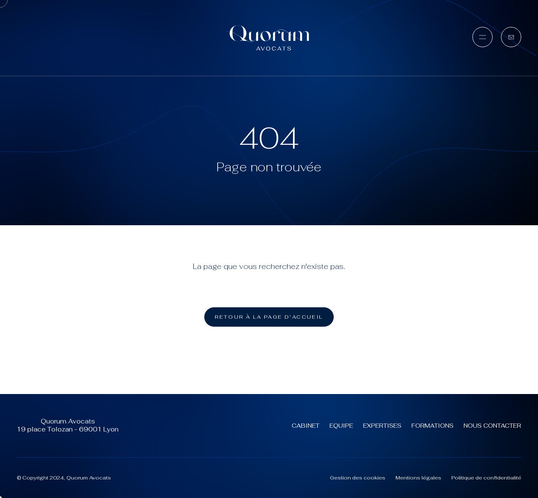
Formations (432, 425)
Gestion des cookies (357, 477)
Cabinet (305, 425)
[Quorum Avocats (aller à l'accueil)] (269, 38)
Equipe (341, 425)
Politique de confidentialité (486, 477)
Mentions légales (418, 477)
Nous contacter (492, 425)
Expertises (382, 425)
